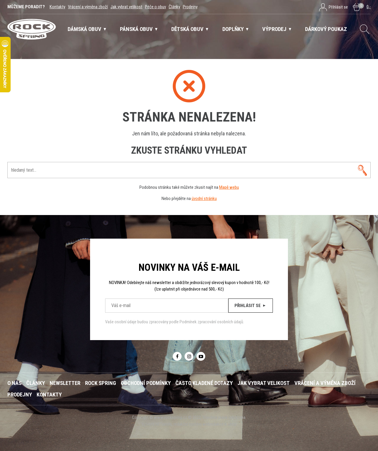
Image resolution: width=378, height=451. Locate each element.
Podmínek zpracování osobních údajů (211, 321)
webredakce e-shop (220, 424)
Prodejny (190, 6)
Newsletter (65, 383)
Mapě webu (229, 187)
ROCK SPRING (100, 383)
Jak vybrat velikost (126, 6)
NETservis (163, 424)
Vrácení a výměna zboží (88, 6)
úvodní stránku (204, 198)
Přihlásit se (250, 305)
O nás (14, 383)
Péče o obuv (155, 6)
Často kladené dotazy (204, 383)
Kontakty (57, 6)
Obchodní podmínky (146, 383)
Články (174, 6)
